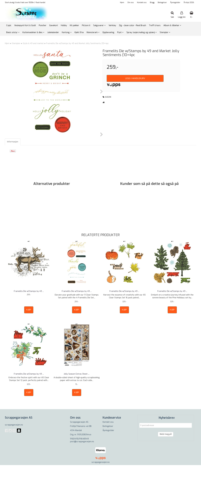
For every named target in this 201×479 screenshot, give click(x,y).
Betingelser (162, 2)
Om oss (130, 2)
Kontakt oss (142, 2)
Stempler (16, 43)
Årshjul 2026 (189, 2)
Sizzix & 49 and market (33, 43)
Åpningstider (175, 2)
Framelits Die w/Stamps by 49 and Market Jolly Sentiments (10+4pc (77, 43)
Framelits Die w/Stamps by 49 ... (29, 305)
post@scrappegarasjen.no (82, 455)
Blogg (152, 2)
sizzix (108, 97)
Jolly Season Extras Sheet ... (76, 388)
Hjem (122, 2)
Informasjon (12, 155)
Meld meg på (166, 448)
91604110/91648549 (79, 452)
